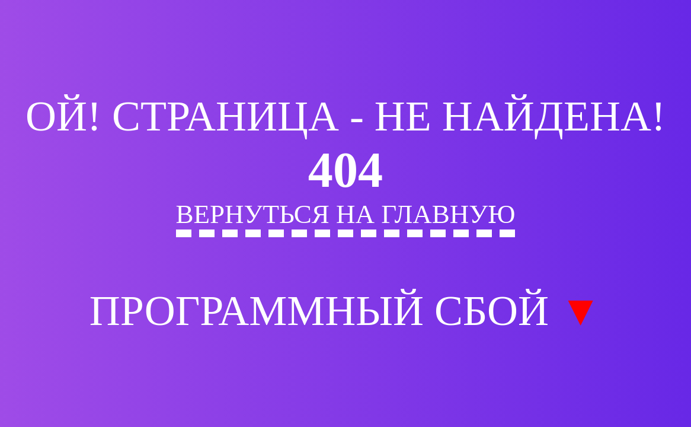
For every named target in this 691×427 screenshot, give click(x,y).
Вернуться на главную (346, 214)
